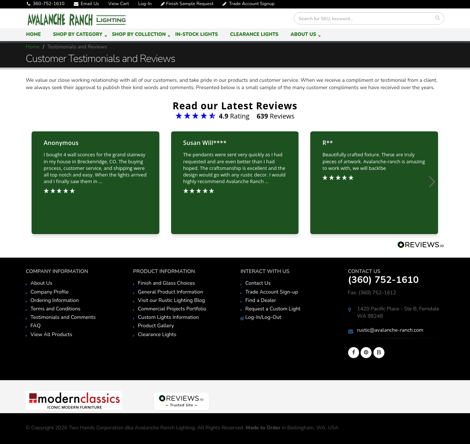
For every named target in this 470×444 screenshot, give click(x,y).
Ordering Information (54, 300)
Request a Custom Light (272, 308)
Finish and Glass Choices (166, 283)
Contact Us (258, 283)
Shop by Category (77, 34)
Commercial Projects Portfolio (172, 308)
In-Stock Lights (196, 34)
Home (33, 34)
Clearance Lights (254, 34)
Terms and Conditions (55, 308)
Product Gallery (156, 325)
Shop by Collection (139, 34)
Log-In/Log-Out (263, 317)
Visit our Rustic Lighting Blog (171, 300)
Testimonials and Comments (62, 317)
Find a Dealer (260, 300)
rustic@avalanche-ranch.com (390, 330)
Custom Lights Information (168, 317)
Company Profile (49, 291)
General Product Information (170, 291)
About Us (303, 34)
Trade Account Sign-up (271, 291)
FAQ (35, 325)
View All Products (51, 334)
